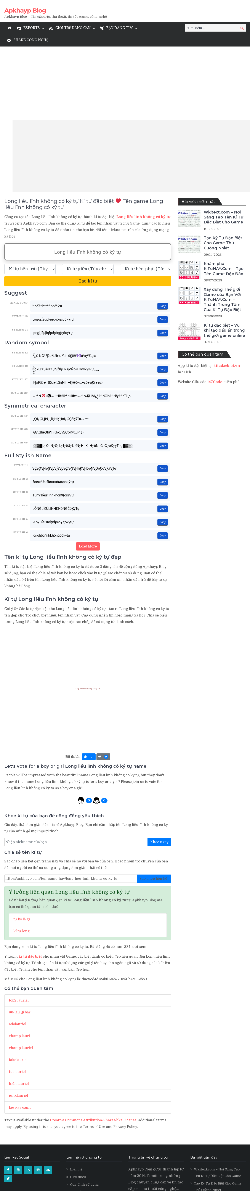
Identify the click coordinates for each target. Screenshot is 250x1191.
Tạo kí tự (88, 207)
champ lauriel (21, 974)
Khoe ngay (159, 768)
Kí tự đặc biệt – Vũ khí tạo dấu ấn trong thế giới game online (224, 256)
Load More (88, 473)
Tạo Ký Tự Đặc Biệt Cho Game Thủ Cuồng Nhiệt (223, 169)
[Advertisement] (131, 82)
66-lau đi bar (19, 939)
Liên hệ (76, 1096)
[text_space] (87, 195)
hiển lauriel (19, 1010)
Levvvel (76, 1126)
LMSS (74, 1133)
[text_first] (30, 195)
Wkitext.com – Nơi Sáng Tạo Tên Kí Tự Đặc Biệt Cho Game (223, 143)
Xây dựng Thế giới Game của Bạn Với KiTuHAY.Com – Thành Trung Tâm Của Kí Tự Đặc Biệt (222, 225)
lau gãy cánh (20, 1034)
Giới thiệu (78, 1103)
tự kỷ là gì (21, 846)
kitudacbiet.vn (226, 292)
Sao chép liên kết (153, 805)
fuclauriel (17, 998)
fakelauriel (18, 986)
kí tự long (21, 857)
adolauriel (17, 950)
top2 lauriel (19, 927)
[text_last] (145, 195)
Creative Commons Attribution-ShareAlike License (93, 1046)
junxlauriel (18, 1022)
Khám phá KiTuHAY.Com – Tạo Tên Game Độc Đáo (224, 195)
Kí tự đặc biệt (80, 1118)
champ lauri (19, 962)
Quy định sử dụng (84, 1111)
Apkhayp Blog (25, 10)
